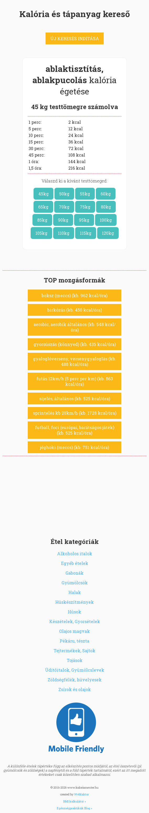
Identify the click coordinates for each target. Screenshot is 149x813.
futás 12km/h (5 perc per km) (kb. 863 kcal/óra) (74, 381)
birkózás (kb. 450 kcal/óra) (74, 310)
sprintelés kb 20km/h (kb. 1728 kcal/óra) (74, 413)
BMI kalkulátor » (74, 801)
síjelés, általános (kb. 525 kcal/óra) (74, 398)
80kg (106, 207)
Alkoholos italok (74, 553)
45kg (43, 193)
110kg (63, 233)
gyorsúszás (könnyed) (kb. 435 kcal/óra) (75, 344)
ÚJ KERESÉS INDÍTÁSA (74, 38)
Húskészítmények (74, 602)
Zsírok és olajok (74, 689)
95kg (84, 220)
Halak (74, 592)
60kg (106, 193)
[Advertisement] (74, 495)
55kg (85, 193)
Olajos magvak (74, 631)
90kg (63, 220)
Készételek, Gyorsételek (74, 621)
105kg (41, 233)
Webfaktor (81, 794)
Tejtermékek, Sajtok (74, 650)
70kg (64, 207)
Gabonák (74, 573)
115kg (85, 233)
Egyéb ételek (74, 563)
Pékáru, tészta (74, 641)
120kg (108, 233)
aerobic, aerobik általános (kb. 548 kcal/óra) (74, 327)
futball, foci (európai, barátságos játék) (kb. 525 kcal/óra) (74, 430)
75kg (85, 207)
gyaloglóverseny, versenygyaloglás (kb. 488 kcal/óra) (74, 361)
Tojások (74, 660)
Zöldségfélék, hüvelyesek (75, 679)
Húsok (74, 611)
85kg (42, 220)
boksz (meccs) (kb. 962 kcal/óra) (74, 295)
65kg (43, 207)
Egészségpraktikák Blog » (74, 808)
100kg (106, 220)
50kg (64, 193)
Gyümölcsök (75, 582)
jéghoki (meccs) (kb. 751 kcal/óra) (74, 447)
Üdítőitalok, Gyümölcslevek (74, 670)
